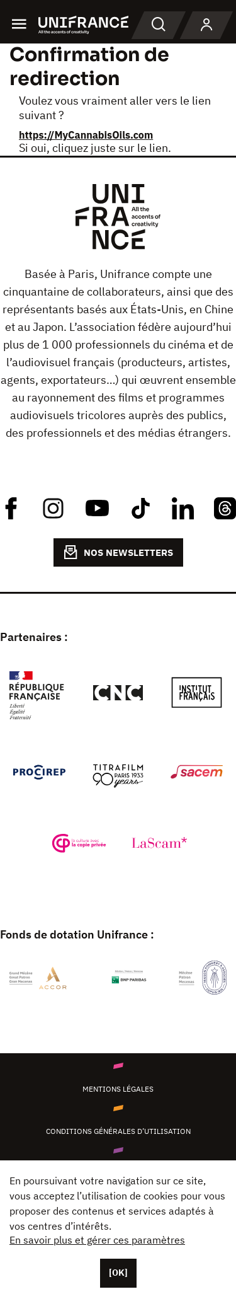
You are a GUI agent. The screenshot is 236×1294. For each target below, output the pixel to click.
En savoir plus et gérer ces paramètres (97, 1239)
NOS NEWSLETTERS (118, 552)
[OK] (118, 1272)
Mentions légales (118, 1089)
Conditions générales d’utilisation (118, 1131)
